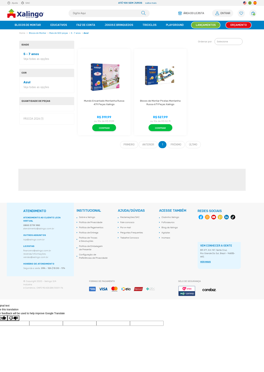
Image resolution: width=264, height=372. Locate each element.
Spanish (255, 3)
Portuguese (250, 3)
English (244, 3)
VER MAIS (205, 261)
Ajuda (15, 3)
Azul (86, 33)
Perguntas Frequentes (131, 232)
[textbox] (109, 13)
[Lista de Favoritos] (241, 13)
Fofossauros (168, 222)
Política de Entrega (88, 232)
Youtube (213, 217)
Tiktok (233, 217)
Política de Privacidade (90, 222)
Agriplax (166, 232)
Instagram (207, 217)
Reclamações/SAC (130, 217)
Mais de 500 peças (58, 33)
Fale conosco (127, 222)
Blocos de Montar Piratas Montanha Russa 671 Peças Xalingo (160, 102)
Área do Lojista (193, 13)
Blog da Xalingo (170, 227)
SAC (27, 3)
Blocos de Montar (37, 33)
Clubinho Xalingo (170, 217)
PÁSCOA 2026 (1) (33, 118)
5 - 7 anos (75, 33)
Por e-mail (125, 227)
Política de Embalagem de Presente (91, 248)
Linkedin (226, 217)
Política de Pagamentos (91, 227)
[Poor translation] (13, 318)
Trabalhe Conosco (129, 237)
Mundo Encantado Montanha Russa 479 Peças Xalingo (104, 102)
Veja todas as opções (36, 59)
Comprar (104, 128)
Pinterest (220, 217)
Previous (65, 2)
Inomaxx (166, 237)
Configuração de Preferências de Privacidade (93, 256)
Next (209, 2)
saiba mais (151, 3)
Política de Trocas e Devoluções (88, 239)
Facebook (201, 217)
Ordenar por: (205, 41)
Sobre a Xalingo (87, 217)
